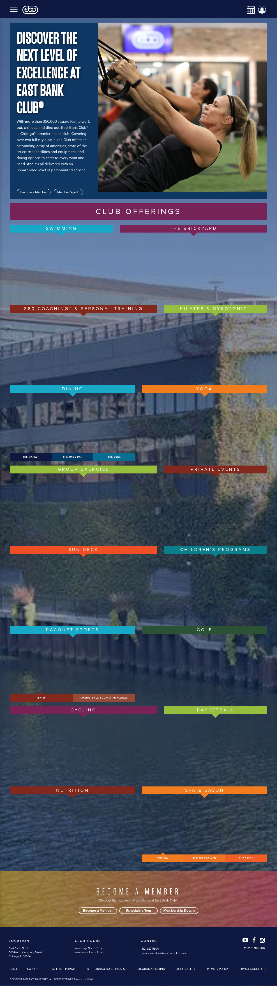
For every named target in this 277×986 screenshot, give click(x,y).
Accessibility (186, 969)
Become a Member (33, 192)
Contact (150, 941)
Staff (14, 969)
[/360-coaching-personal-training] (83, 347)
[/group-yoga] (204, 427)
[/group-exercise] (83, 507)
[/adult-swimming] (61, 266)
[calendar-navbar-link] (249, 10)
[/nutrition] (72, 828)
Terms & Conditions (252, 969)
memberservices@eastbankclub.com (163, 953)
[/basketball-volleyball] (215, 748)
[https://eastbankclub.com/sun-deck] (83, 587)
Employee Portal (63, 969)
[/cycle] (83, 748)
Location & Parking (150, 969)
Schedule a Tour (138, 911)
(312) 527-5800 (150, 949)
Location (19, 941)
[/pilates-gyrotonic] (215, 347)
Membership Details (179, 911)
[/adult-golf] (204, 668)
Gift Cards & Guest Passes (106, 969)
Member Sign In (68, 192)
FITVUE (90, 980)
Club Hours (88, 941)
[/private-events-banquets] (215, 507)
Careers (33, 969)
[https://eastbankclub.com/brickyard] (193, 266)
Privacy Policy (218, 969)
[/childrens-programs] (215, 587)
